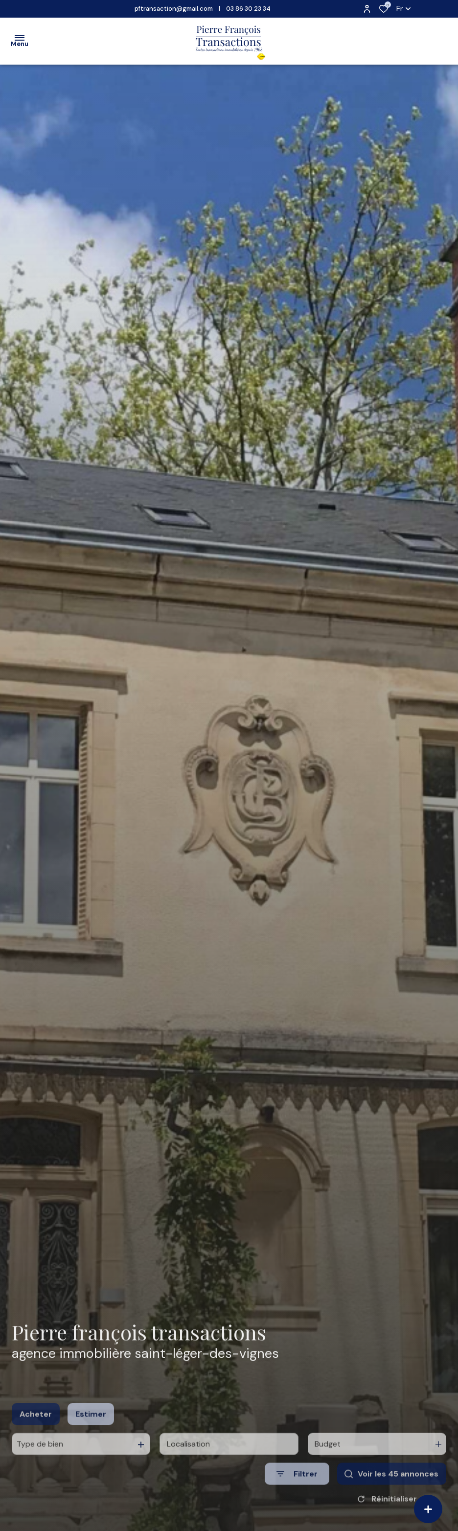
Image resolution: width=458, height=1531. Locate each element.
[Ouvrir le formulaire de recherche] (297, 1490)
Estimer (90, 1430)
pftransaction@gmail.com (174, 8)
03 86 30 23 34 (248, 8)
